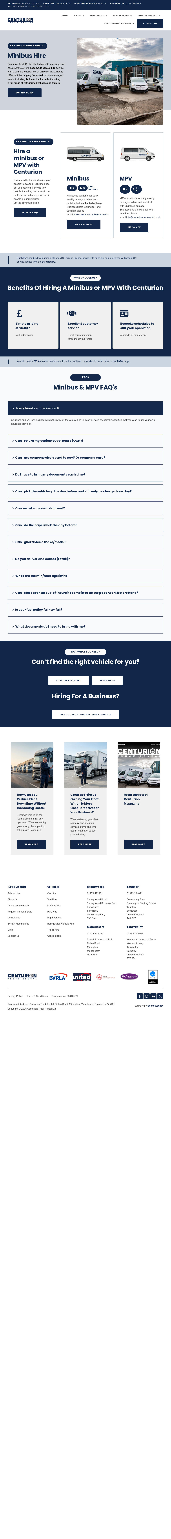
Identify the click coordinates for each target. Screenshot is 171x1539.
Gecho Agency (155, 1005)
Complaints (14, 917)
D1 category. (49, 261)
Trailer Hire (53, 929)
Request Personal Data (20, 911)
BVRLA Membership (19, 923)
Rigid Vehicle (54, 917)
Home (65, 15)
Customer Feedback (19, 905)
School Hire (14, 893)
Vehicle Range (122, 15)
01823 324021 (135, 893)
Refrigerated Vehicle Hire (60, 923)
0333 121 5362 (135, 933)
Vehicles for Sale (149, 15)
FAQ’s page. (123, 361)
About (79, 15)
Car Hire (51, 893)
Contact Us (150, 23)
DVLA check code (43, 361)
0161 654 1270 (95, 933)
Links (11, 929)
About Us (13, 899)
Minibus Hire (54, 905)
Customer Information (119, 23)
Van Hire (51, 899)
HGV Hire (52, 911)
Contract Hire (54, 935)
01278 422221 (95, 893)
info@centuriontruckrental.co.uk (90, 214)
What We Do (98, 15)
